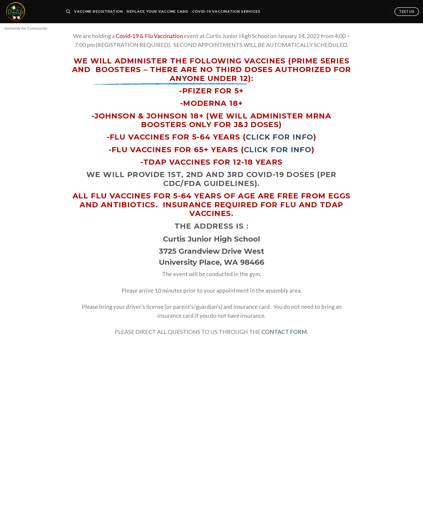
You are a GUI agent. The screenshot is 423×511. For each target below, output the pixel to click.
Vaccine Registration (98, 11)
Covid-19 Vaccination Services (226, 11)
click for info (279, 137)
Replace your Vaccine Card (157, 11)
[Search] (68, 11)
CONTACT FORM (284, 331)
